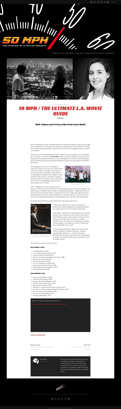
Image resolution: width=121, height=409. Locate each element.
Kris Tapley (43, 360)
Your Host (80, 52)
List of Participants (68, 52)
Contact (102, 52)
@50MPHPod (110, 52)
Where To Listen (91, 52)
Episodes (57, 52)
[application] (60, 314)
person (74, 236)
